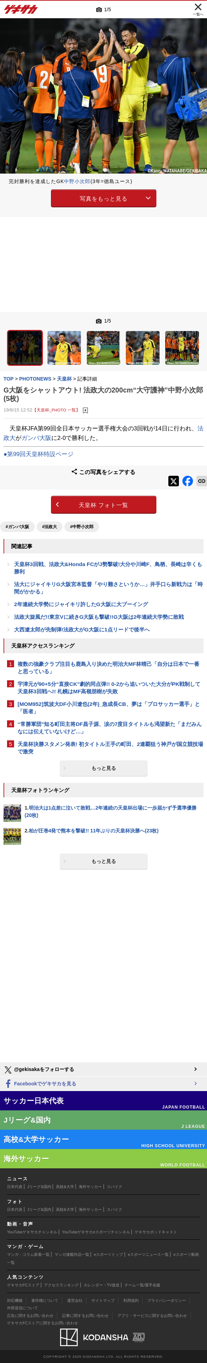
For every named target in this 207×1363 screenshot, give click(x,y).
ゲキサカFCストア (23, 1285)
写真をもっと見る (104, 199)
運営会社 (75, 1300)
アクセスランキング (61, 1285)
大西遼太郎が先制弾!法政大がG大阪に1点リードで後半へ (82, 629)
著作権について (44, 1300)
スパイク (114, 1186)
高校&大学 (65, 1186)
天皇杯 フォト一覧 (103, 505)
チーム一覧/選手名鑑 (142, 1285)
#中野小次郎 (81, 526)
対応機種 (14, 1300)
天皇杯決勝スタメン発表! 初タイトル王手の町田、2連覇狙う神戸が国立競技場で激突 (110, 747)
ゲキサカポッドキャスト (156, 1232)
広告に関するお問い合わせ (30, 1315)
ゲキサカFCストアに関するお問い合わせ (42, 1323)
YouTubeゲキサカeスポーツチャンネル (96, 1232)
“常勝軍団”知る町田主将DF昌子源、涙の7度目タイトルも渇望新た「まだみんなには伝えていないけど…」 (110, 727)
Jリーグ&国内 (39, 1186)
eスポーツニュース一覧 (148, 1254)
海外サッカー (90, 1186)
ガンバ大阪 (36, 438)
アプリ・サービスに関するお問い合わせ (152, 1315)
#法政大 (49, 526)
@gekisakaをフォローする (39, 1069)
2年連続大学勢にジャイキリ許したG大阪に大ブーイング (81, 604)
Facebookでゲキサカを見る (40, 1084)
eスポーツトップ (108, 1254)
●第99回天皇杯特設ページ (38, 454)
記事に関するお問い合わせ (85, 1315)
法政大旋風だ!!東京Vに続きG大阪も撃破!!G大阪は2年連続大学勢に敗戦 (99, 617)
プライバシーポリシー (166, 1300)
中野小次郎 (77, 181)
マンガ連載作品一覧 (71, 1254)
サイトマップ (103, 1300)
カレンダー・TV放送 (101, 1285)
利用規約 (131, 1300)
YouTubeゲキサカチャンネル (32, 1232)
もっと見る (103, 768)
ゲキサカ (21, 11)
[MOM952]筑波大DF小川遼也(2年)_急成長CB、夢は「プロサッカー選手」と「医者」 (109, 707)
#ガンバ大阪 (17, 526)
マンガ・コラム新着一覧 (28, 1254)
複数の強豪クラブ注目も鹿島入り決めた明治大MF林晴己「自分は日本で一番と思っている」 (108, 667)
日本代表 (14, 1186)
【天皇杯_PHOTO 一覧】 (56, 410)
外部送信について (22, 1308)
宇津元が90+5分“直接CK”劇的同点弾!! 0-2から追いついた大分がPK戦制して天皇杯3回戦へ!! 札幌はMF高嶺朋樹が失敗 (109, 687)
